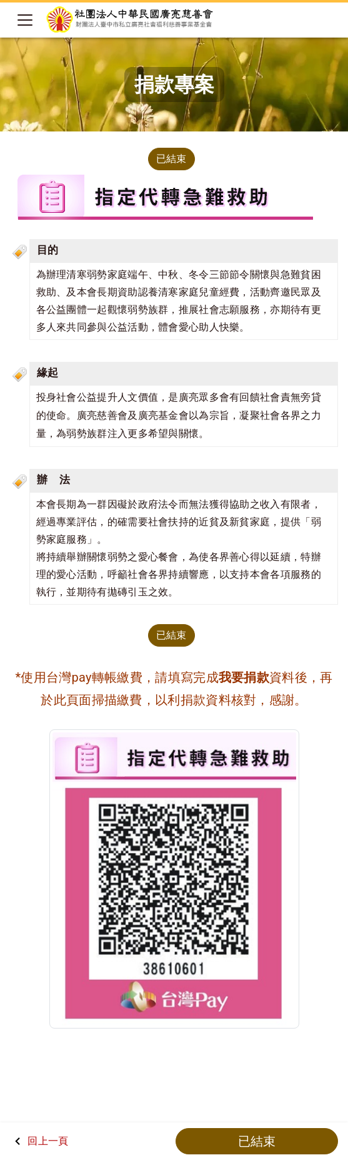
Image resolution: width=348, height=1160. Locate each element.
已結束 (171, 159)
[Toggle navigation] (25, 20)
